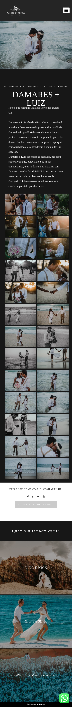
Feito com (36, 704)
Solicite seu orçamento (36, 505)
